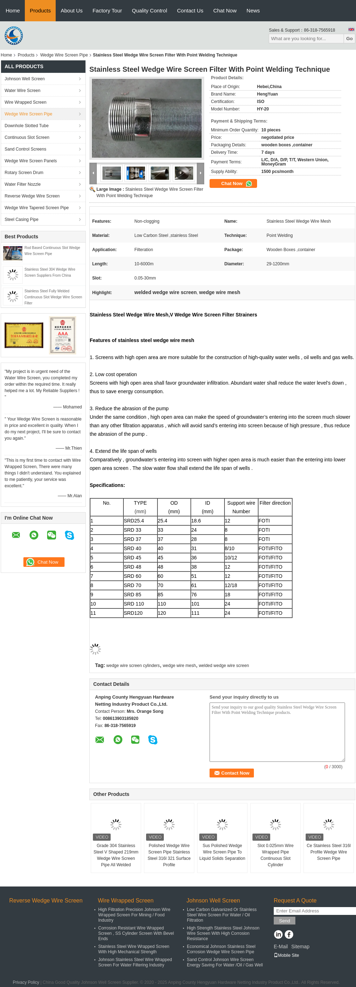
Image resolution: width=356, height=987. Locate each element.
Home (13, 10)
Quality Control (149, 10)
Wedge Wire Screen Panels (31, 160)
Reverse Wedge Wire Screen (32, 196)
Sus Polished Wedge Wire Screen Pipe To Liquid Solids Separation (222, 852)
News (253, 10)
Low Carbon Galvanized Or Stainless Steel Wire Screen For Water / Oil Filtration (222, 915)
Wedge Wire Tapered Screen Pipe (37, 207)
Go (349, 38)
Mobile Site (286, 955)
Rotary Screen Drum (24, 172)
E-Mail (281, 946)
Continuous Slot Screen (27, 137)
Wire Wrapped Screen (25, 102)
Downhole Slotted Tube (27, 125)
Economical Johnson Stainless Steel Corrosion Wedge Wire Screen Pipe (221, 949)
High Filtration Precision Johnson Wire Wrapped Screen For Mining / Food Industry (134, 915)
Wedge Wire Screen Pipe (64, 55)
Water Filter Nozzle (23, 184)
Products (40, 10)
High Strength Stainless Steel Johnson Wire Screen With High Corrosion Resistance (223, 933)
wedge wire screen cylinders (133, 665)
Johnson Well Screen (25, 78)
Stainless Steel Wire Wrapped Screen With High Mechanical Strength (133, 949)
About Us (72, 10)
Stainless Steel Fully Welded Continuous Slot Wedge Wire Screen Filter (53, 297)
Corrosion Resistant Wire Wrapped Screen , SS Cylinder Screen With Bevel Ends (136, 933)
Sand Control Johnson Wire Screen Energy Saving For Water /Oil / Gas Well (225, 962)
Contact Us (190, 10)
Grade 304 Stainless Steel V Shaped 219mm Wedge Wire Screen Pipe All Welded (116, 855)
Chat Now (225, 10)
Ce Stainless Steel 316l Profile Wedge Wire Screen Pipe (329, 852)
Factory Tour (107, 10)
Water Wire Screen (22, 90)
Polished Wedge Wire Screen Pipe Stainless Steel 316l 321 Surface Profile (169, 855)
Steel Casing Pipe (21, 219)
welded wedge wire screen (224, 665)
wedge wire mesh (179, 665)
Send (284, 920)
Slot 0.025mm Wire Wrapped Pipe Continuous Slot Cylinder (275, 855)
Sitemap (300, 946)
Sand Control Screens (25, 149)
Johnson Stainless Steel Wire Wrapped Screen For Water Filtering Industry (135, 962)
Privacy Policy (26, 982)
